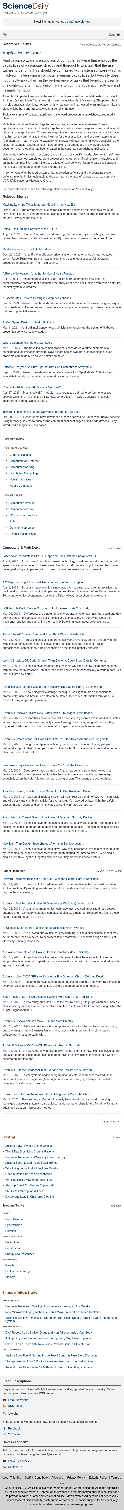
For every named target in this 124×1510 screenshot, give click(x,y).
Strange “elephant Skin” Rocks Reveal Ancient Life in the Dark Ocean (49, 1361)
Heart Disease (14, 1219)
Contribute (41, 1477)
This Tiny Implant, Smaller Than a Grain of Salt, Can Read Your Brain (46, 791)
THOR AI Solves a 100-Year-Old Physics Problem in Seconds (41, 1045)
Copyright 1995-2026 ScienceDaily (26, 1487)
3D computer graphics (23, 515)
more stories (111, 1122)
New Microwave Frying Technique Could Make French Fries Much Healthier (52, 1312)
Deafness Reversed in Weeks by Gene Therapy (35, 1157)
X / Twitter (14, 1434)
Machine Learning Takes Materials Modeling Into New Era (39, 204)
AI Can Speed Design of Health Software (28, 322)
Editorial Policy (98, 1477)
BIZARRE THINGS (12, 1326)
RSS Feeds (15, 1405)
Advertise (57, 1477)
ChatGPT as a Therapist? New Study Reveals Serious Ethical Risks (48, 1344)
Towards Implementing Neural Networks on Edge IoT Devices (41, 411)
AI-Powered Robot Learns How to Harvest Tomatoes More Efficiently (46, 952)
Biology (10, 1276)
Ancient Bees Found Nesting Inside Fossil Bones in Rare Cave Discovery (51, 1355)
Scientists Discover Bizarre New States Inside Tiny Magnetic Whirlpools (48, 712)
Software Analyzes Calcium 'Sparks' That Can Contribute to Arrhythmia (47, 367)
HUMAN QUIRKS (11, 1300)
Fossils (9, 1265)
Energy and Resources (19, 1254)
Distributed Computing (24, 473)
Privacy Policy (76, 1477)
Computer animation (22, 502)
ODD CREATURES (12, 1349)
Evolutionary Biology (18, 1271)
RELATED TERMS (14, 495)
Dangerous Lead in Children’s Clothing (29, 1196)
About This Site (11, 1477)
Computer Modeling (22, 467)
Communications (20, 454)
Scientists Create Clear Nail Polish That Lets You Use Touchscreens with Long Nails (55, 739)
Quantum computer (22, 527)
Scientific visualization (23, 533)
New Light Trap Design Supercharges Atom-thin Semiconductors (43, 843)
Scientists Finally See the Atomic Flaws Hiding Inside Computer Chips (46, 1094)
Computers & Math (17, 447)
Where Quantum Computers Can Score (27, 342)
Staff (28, 1477)
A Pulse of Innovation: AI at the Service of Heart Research (39, 273)
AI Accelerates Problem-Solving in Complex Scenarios (37, 298)
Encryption (12, 1242)
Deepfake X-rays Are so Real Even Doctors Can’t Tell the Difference (45, 765)
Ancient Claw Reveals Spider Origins (28, 1145)
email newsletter (78, 21)
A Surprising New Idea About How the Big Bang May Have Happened (49, 1338)
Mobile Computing (21, 485)
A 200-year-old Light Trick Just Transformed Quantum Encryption (43, 582)
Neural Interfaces (20, 479)
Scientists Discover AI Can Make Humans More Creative (38, 1021)
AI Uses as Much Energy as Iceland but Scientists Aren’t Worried (43, 927)
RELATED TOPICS (14, 439)
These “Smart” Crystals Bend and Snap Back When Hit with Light (44, 634)
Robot (13, 521)
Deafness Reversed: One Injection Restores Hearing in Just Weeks (47, 1306)
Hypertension (13, 1225)
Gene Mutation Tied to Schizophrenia (28, 1174)
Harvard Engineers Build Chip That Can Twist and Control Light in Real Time (51, 878)
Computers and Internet (24, 461)
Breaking (9, 1137)
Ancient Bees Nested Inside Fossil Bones (31, 1162)
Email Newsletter (18, 1399)
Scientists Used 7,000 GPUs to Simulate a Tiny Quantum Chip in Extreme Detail (53, 976)
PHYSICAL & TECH (12, 1236)
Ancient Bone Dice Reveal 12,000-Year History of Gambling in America (49, 1367)
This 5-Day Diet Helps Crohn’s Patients (30, 1151)
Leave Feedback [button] (18, 1461)
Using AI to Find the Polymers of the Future (30, 228)
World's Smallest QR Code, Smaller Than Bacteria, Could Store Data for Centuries (54, 660)
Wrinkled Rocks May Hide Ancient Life (29, 1179)
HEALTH (7, 1213)
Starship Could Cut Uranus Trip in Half (29, 1185)
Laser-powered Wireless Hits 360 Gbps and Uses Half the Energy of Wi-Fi (49, 556)
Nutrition (10, 1230)
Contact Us (15, 1466)
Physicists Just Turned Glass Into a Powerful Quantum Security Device (47, 817)
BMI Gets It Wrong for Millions (24, 1191)
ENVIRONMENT (10, 1259)
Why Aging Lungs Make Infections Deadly (31, 1168)
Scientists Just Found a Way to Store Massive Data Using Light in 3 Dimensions (53, 686)
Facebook (14, 1428)
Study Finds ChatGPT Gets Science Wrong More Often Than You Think (48, 996)
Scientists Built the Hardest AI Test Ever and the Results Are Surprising (47, 1069)
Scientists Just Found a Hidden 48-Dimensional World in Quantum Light (48, 903)
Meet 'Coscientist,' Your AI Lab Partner (27, 249)
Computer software (22, 509)
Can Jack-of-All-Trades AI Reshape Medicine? (32, 387)
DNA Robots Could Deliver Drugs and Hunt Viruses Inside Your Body (46, 608)
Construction (13, 1248)
